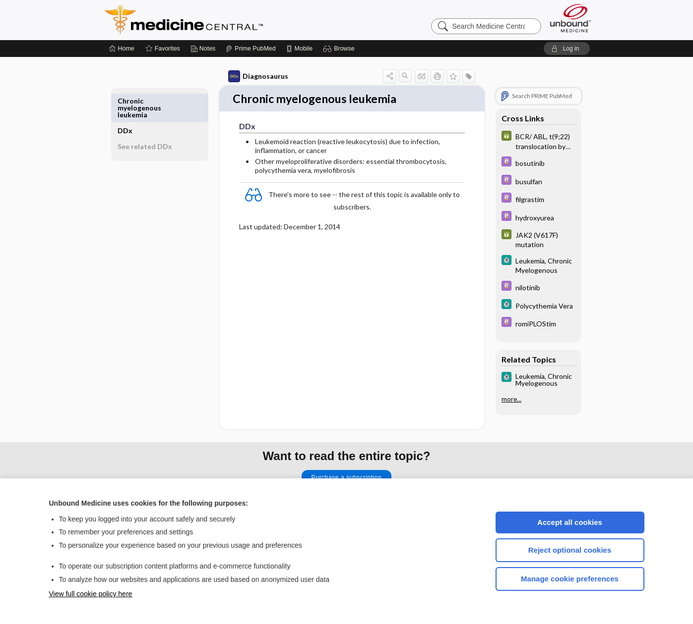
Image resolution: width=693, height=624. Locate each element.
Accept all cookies (569, 522)
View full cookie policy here (90, 594)
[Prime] (250, 48)
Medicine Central (228, 20)
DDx (136, 101)
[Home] (121, 48)
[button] (340, 48)
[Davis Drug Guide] (526, 163)
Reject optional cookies (570, 550)
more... (500, 399)
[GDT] (526, 141)
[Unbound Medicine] (570, 18)
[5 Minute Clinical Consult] (526, 265)
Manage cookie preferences (570, 578)
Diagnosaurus (247, 76)
